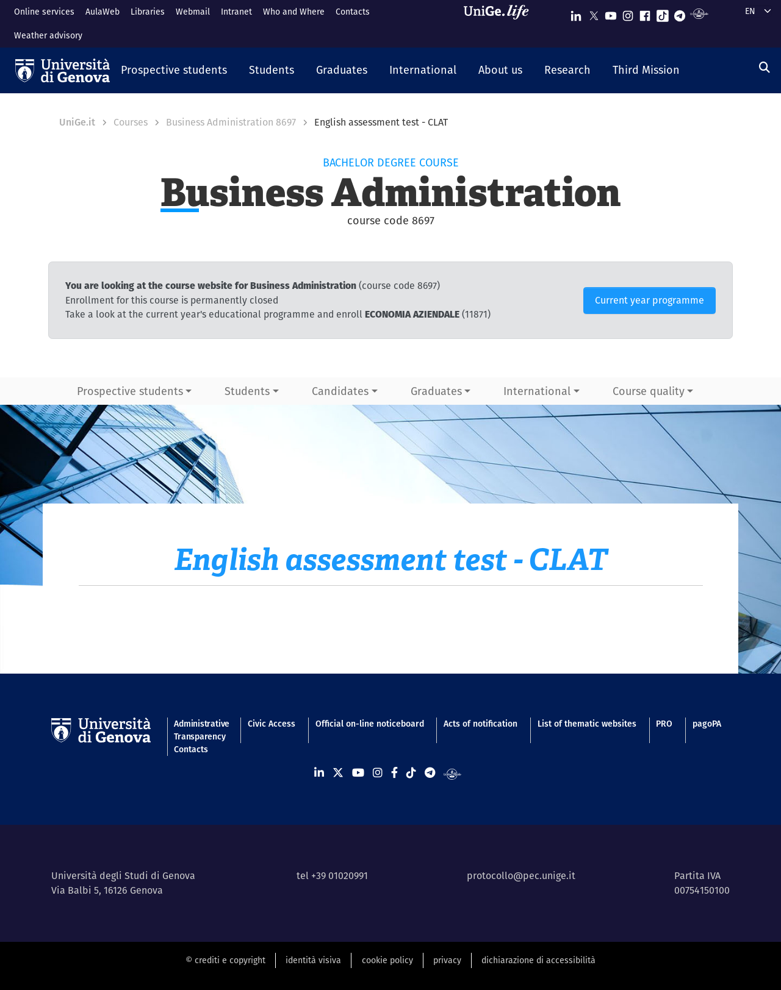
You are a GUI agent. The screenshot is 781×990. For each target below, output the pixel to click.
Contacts (353, 11)
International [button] (536, 391)
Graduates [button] (436, 391)
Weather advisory (48, 35)
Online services (44, 11)
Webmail (193, 11)
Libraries (148, 11)
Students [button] (247, 391)
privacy (447, 960)
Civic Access (271, 724)
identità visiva (313, 960)
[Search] (764, 67)
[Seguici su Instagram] (628, 13)
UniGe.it (77, 122)
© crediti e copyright (225, 960)
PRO (664, 724)
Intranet (236, 11)
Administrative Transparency (201, 730)
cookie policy (387, 960)
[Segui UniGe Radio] (699, 13)
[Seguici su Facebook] (645, 13)
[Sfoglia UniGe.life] (500, 23)
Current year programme (649, 300)
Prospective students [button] (130, 391)
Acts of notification (480, 724)
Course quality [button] (649, 391)
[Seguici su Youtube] (610, 13)
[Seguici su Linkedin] (576, 13)
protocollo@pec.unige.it (521, 876)
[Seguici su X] (593, 13)
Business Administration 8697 (231, 122)
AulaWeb (102, 11)
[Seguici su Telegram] (679, 13)
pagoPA (707, 724)
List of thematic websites (587, 724)
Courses (130, 122)
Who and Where (294, 11)
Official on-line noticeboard (369, 724)
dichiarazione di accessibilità (538, 960)
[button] (174, 71)
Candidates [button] (340, 391)
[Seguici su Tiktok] (662, 13)
